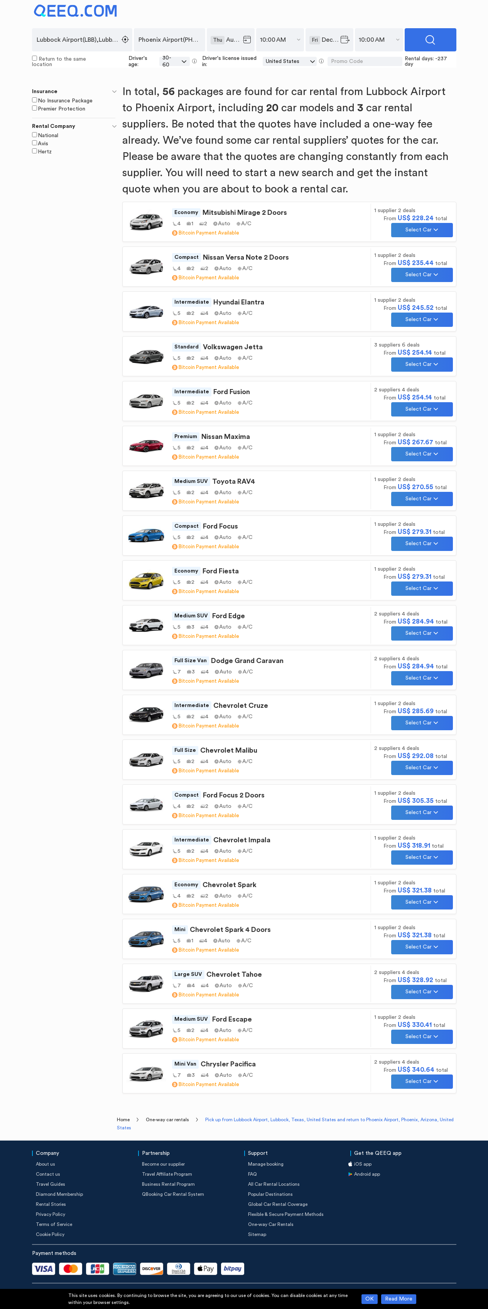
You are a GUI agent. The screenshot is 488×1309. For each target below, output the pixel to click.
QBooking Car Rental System (173, 1194)
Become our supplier (163, 1164)
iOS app (362, 1164)
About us (45, 1164)
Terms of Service (54, 1224)
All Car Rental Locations (274, 1184)
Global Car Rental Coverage (277, 1204)
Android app (367, 1174)
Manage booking (266, 1164)
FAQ (252, 1174)
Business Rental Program (168, 1184)
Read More (398, 1299)
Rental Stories (51, 1204)
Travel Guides (50, 1184)
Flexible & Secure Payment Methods (286, 1214)
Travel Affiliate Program (167, 1174)
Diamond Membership (59, 1194)
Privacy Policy (50, 1214)
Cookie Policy (50, 1234)
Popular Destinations (270, 1194)
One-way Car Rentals (271, 1224)
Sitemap (257, 1234)
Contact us (48, 1174)
